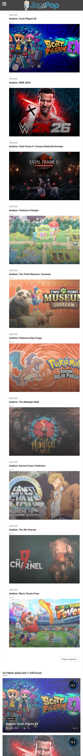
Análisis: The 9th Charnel (22, 529)
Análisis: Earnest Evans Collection (27, 465)
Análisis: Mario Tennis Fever (24, 593)
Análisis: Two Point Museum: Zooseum (30, 274)
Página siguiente (69, 659)
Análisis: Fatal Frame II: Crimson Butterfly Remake (36, 146)
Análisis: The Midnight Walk (24, 402)
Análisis (13, 15)
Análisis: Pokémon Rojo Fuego (25, 338)
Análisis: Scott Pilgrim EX (22, 18)
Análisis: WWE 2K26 (20, 82)
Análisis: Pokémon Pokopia (23, 210)
